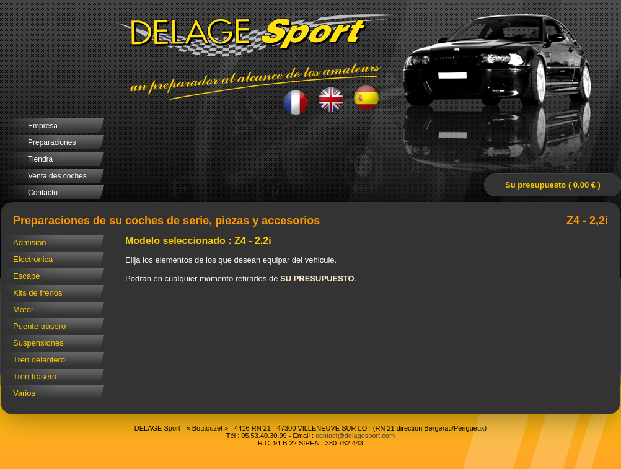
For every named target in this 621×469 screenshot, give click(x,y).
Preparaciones (52, 142)
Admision (29, 242)
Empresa (43, 125)
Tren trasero (34, 376)
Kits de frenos (38, 292)
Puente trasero (39, 326)
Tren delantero (39, 359)
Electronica (33, 259)
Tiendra (40, 159)
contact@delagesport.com (355, 435)
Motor (23, 309)
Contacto (43, 192)
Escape (26, 276)
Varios (24, 393)
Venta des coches (57, 176)
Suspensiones (38, 343)
